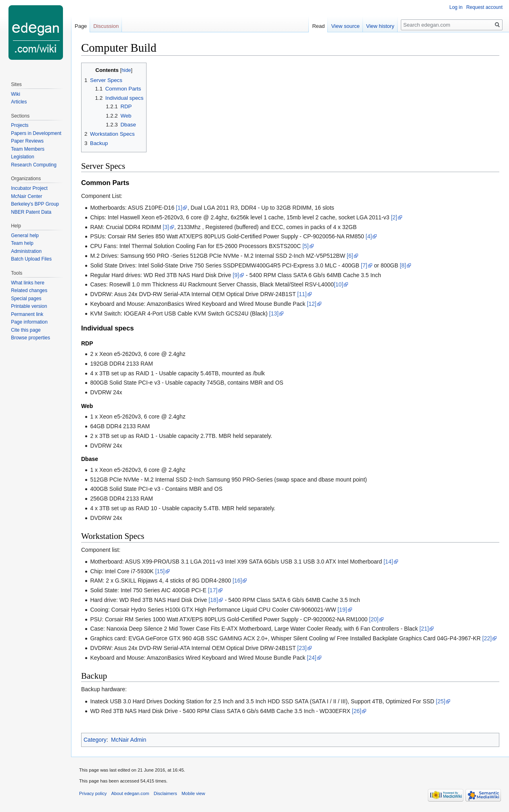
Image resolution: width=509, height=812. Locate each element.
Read (318, 26)
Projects (19, 125)
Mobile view (193, 793)
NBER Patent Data (31, 212)
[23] (301, 648)
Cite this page (25, 330)
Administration (26, 251)
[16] (237, 580)
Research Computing (34, 165)
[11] (301, 294)
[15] (159, 571)
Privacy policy (93, 793)
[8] (403, 265)
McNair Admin (128, 739)
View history (380, 26)
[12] (311, 304)
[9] (236, 275)
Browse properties (30, 338)
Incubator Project (29, 188)
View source (345, 26)
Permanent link (27, 314)
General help (25, 235)
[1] (179, 207)
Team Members (27, 149)
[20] (373, 619)
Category (95, 739)
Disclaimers (165, 793)
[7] (364, 265)
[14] (388, 561)
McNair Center (26, 196)
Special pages (26, 298)
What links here (27, 283)
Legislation (22, 157)
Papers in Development (36, 133)
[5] (305, 246)
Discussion (106, 26)
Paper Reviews (27, 141)
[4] (369, 236)
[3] (166, 227)
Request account (484, 7)
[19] (342, 609)
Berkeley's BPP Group (35, 204)
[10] (338, 284)
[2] (394, 217)
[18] (213, 600)
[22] (487, 638)
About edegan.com (130, 793)
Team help (22, 243)
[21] (424, 628)
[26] (356, 711)
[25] (440, 701)
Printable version (29, 306)
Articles (19, 102)
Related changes (29, 290)
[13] (274, 313)
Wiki (15, 94)
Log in (456, 7)
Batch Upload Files (31, 259)
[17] (212, 590)
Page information (29, 322)
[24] (311, 657)
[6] (350, 255)
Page (81, 26)
